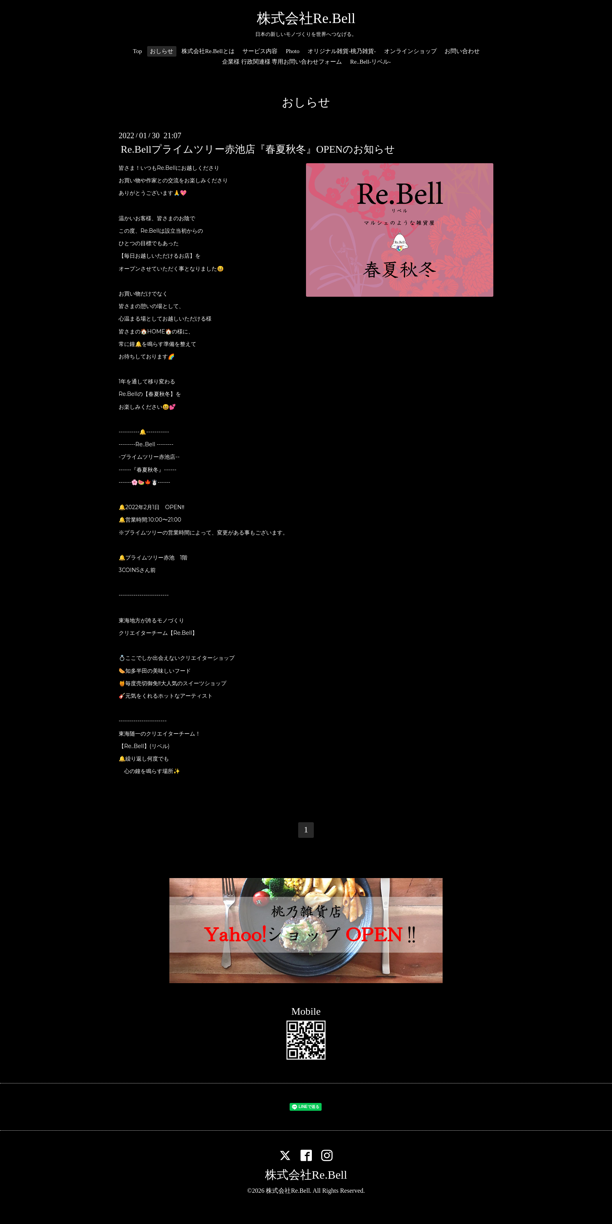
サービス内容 (260, 51)
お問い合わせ (462, 51)
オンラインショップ (410, 51)
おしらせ (161, 51)
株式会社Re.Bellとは (207, 51)
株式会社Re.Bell (306, 18)
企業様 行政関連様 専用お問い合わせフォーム (282, 62)
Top (137, 51)
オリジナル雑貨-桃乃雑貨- (342, 51)
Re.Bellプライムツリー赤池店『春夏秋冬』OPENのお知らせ (258, 149)
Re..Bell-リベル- (370, 62)
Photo (292, 51)
